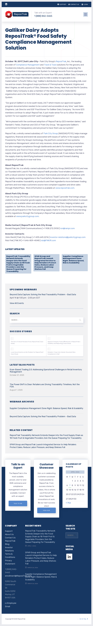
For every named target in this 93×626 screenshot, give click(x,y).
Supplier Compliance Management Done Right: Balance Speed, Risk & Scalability (73, 259)
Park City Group (51, 133)
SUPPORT (61, 4)
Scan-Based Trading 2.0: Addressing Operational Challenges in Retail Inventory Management (46, 370)
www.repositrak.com (64, 188)
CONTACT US (73, 4)
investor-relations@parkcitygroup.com (68, 237)
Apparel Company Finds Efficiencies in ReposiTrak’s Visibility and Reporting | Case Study (64, 342)
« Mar (68, 503)
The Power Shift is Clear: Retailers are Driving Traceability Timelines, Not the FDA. (45, 385)
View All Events (17, 303)
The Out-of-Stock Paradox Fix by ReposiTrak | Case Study (27, 342)
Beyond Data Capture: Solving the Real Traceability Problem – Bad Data (43, 294)
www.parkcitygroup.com (27, 216)
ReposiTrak (61, 61)
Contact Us (10, 537)
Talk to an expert (18, 504)
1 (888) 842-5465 (43, 16)
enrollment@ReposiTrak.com (18, 576)
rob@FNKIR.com (48, 240)
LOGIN (85, 4)
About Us (9, 534)
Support (9, 531)
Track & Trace (50, 65)
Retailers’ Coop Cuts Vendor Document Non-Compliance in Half (62, 353)
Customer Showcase (46, 466)
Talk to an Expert (18, 466)
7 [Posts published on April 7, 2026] (69, 485)
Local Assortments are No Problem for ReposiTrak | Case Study (27, 353)
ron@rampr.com (67, 228)
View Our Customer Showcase (46, 511)
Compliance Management (28, 65)
